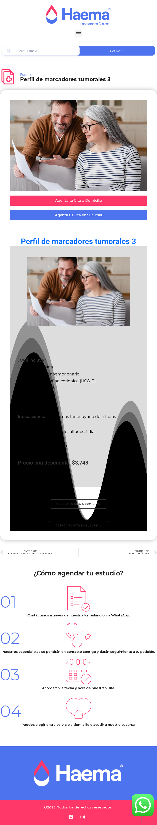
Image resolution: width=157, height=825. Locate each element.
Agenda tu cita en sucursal (78, 525)
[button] (78, 33)
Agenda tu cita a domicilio (79, 504)
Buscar (116, 50)
